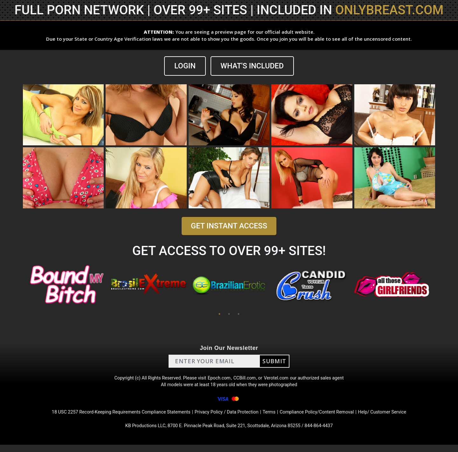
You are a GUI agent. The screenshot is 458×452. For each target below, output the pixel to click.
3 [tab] (238, 314)
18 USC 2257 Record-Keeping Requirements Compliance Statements (110, 417)
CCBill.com (246, 379)
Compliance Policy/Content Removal (325, 417)
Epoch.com (219, 379)
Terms (274, 417)
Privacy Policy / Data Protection (227, 417)
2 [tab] (229, 314)
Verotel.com (280, 379)
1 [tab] (219, 314)
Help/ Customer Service (398, 417)
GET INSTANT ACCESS (229, 226)
